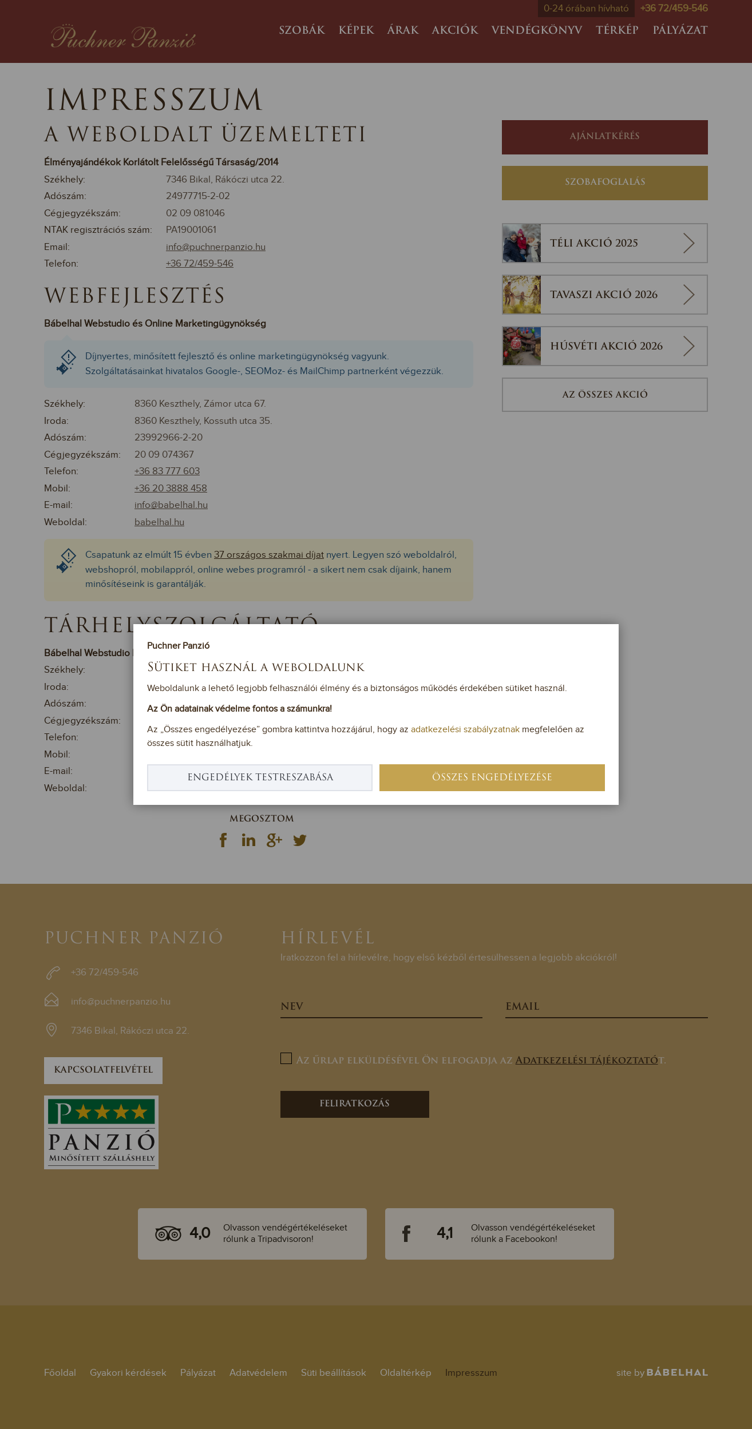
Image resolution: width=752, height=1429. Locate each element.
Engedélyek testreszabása (260, 778)
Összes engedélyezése (492, 778)
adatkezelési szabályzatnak (465, 729)
